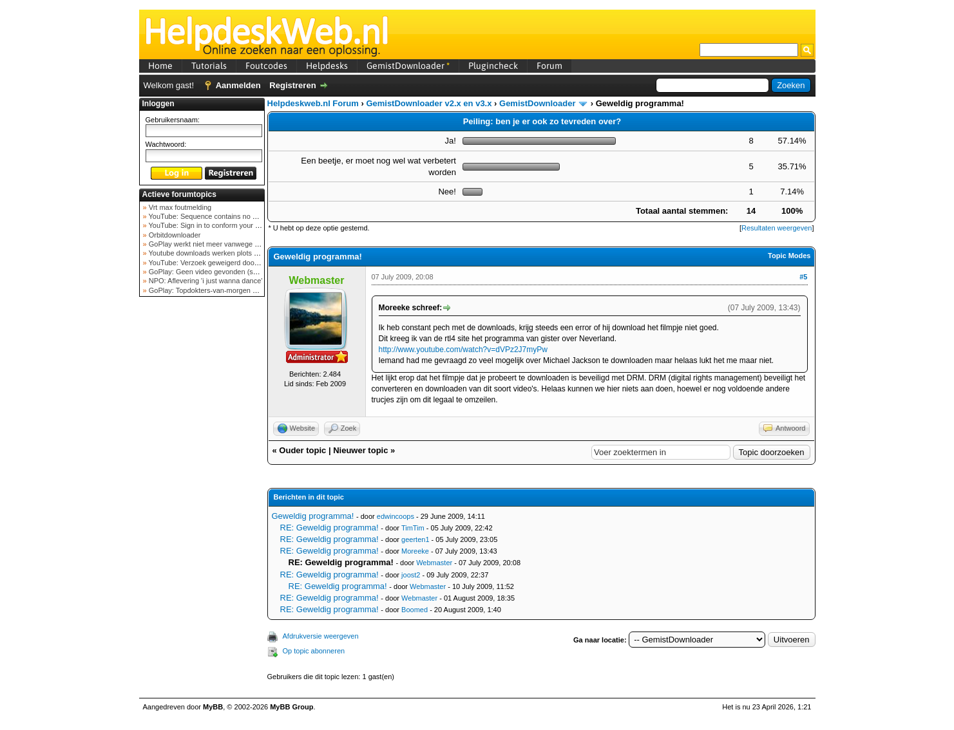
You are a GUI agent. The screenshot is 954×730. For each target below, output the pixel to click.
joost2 (410, 575)
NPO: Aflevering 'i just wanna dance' (205, 281)
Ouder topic (302, 450)
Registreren (292, 85)
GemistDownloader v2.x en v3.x (428, 103)
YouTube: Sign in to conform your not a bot (215, 225)
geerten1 (415, 539)
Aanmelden (238, 85)
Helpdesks (327, 66)
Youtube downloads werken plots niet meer (215, 253)
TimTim (413, 528)
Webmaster (434, 562)
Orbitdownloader (174, 235)
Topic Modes (789, 255)
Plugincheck (493, 66)
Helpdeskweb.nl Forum (313, 103)
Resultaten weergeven (776, 228)
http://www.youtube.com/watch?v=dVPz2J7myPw (463, 349)
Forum (549, 66)
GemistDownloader (408, 66)
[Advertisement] (201, 505)
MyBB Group (291, 707)
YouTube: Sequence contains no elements (214, 216)
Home (160, 66)
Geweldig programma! (313, 516)
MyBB (213, 707)
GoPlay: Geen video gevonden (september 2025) (225, 272)
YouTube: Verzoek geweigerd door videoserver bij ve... (233, 263)
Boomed (414, 609)
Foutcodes (266, 66)
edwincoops (395, 516)
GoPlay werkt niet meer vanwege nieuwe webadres (228, 244)
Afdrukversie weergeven (321, 636)
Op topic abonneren (314, 651)
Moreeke (415, 551)
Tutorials (209, 66)
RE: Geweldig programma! (329, 527)
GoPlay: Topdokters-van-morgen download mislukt (227, 290)
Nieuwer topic (360, 450)
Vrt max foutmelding (179, 207)
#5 (803, 277)
